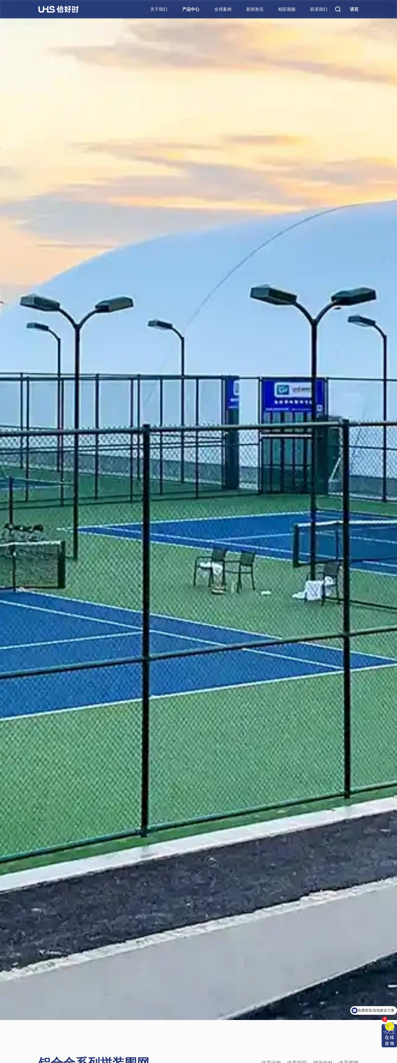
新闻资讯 (254, 9)
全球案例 (222, 9)
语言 (354, 9)
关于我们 (158, 9)
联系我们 (318, 9)
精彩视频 (286, 9)
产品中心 (190, 9)
